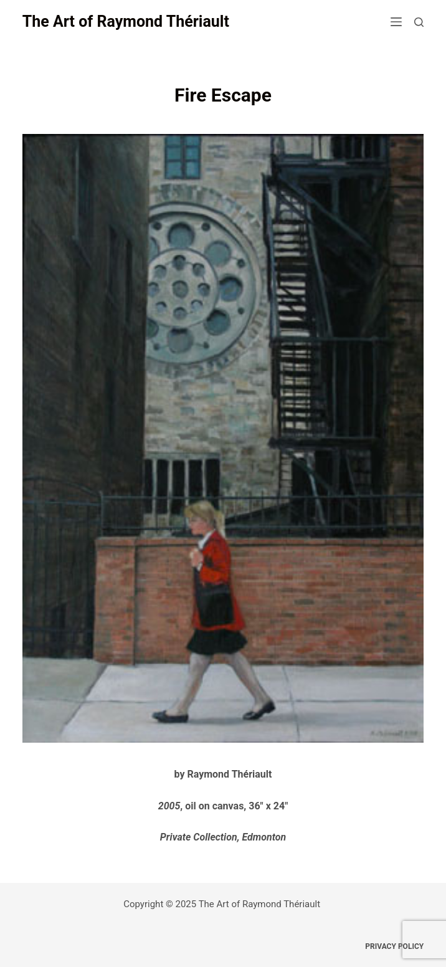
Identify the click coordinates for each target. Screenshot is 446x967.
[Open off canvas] (396, 21)
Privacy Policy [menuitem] (394, 946)
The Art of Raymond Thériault (125, 21)
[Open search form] (419, 22)
